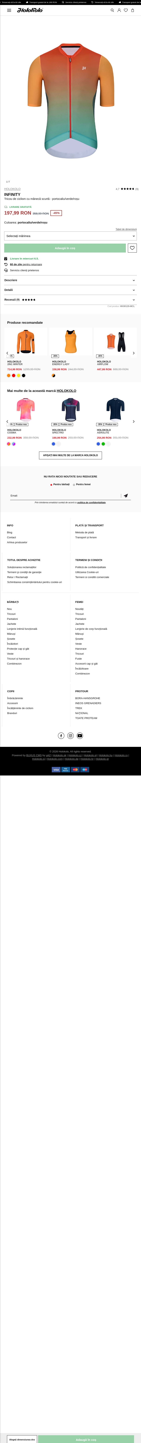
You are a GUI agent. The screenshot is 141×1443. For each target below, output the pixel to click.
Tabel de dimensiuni (126, 229)
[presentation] (7, 353)
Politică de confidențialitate (90, 567)
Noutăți (79, 608)
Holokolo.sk (59, 755)
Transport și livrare (86, 537)
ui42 (48, 755)
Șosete (11, 638)
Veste (10, 653)
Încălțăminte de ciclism (20, 708)
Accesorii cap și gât (86, 663)
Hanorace (80, 648)
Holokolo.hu (106, 755)
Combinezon (14, 663)
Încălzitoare (81, 668)
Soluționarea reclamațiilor (21, 567)
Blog (9, 532)
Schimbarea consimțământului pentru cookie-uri (34, 582)
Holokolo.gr (102, 758)
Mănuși (11, 633)
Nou (9, 608)
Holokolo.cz (75, 755)
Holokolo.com (55, 758)
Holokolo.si (38, 758)
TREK (78, 708)
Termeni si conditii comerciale (92, 577)
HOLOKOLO (12, 188)
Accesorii (12, 703)
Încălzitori (12, 643)
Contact (11, 537)
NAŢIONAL (81, 713)
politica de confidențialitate (91, 502)
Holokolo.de (71, 758)
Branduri (12, 713)
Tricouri (11, 613)
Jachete (11, 623)
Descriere (10, 280)
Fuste (78, 658)
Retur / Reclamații (17, 577)
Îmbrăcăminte (15, 698)
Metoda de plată (84, 532)
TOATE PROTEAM (86, 718)
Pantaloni (12, 618)
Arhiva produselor (17, 542)
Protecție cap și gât (18, 648)
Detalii (8, 290)
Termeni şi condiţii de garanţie (24, 572)
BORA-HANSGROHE (87, 698)
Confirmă (126, 495)
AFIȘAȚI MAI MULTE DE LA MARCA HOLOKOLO (70, 455)
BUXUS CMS (34, 755)
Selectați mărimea (18, 236)
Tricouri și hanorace (18, 658)
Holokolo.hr (87, 758)
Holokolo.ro (121, 755)
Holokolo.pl (90, 755)
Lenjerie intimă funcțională (22, 628)
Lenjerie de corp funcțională (91, 628)
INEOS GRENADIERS (88, 703)
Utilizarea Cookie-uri (87, 572)
